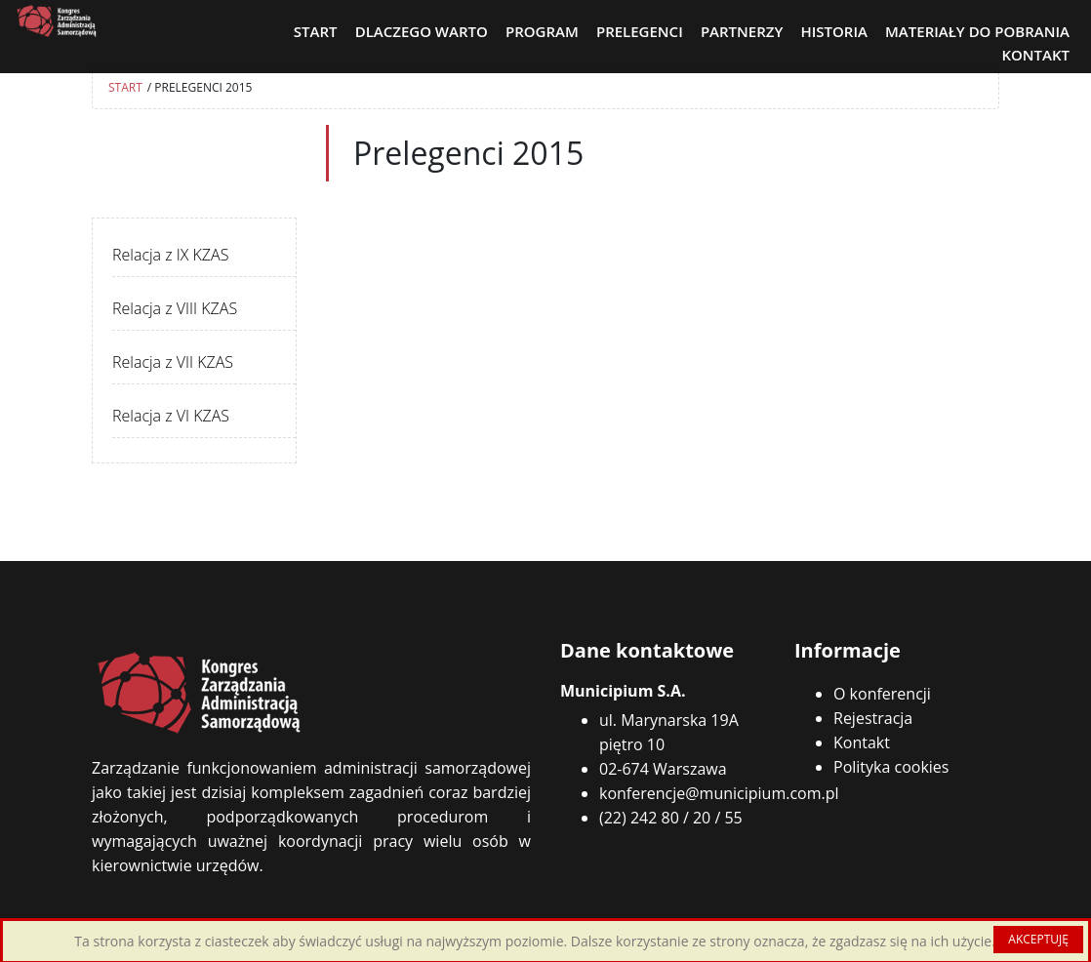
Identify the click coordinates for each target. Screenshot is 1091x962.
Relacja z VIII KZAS (174, 308)
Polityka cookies (891, 767)
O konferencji (882, 693)
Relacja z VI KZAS (170, 415)
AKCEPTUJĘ (1038, 939)
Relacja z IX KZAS (170, 254)
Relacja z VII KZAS (172, 362)
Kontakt (861, 742)
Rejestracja (872, 718)
